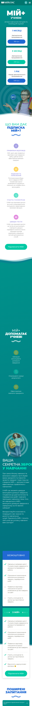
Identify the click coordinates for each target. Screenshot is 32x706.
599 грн (16, 80)
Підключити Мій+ (16, 247)
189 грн (16, 41)
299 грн (16, 62)
